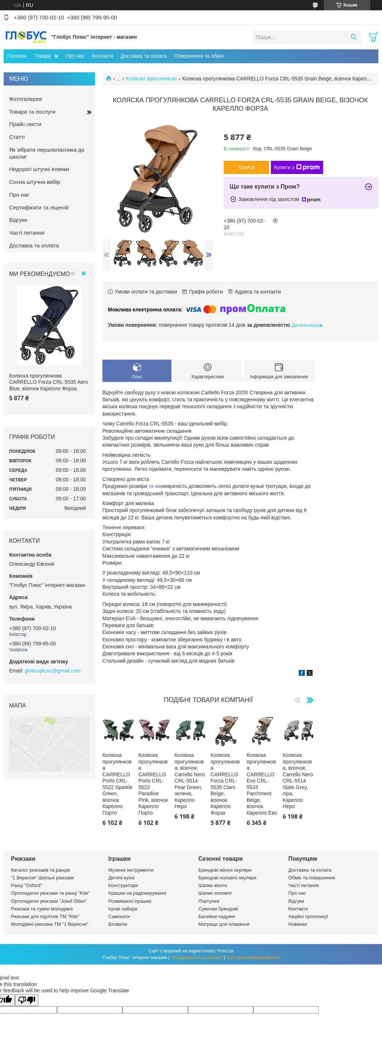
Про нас (74, 56)
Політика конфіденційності (253, 957)
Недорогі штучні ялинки (39, 169)
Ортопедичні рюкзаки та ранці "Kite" (50, 893)
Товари (42, 56)
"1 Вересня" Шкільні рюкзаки (42, 877)
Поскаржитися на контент (197, 957)
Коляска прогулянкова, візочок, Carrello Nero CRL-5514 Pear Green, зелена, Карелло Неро (189, 780)
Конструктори (123, 885)
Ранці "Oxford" (26, 885)
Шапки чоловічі (215, 893)
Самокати (119, 916)
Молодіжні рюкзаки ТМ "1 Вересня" (49, 924)
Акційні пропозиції (308, 916)
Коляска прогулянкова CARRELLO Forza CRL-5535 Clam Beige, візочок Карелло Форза (225, 784)
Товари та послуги (32, 112)
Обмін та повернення (311, 877)
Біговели (117, 924)
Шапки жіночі (212, 885)
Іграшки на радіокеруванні (137, 893)
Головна (17, 56)
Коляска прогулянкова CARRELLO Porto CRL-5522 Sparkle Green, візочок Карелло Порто (117, 784)
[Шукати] (353, 37)
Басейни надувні (216, 916)
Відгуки (18, 220)
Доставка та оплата (143, 56)
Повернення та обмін (199, 56)
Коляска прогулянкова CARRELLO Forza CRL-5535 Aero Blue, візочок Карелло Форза (48, 382)
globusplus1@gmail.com (53, 671)
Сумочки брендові (218, 909)
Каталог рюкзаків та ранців (40, 870)
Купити (246, 167)
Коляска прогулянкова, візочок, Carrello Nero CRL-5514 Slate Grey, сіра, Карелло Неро (298, 780)
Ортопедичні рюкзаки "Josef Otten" (49, 901)
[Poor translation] (26, 1000)
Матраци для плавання (224, 924)
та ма (155, 486)
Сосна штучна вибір (34, 182)
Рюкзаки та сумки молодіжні (42, 909)
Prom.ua (225, 951)
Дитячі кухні (121, 877)
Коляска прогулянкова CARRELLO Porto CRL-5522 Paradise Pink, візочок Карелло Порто (153, 784)
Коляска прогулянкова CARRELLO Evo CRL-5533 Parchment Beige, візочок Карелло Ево (262, 784)
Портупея (208, 901)
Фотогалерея (25, 99)
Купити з (297, 167)
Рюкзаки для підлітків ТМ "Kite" (45, 916)
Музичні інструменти (131, 870)
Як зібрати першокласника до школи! (46, 153)
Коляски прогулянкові (151, 79)
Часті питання (26, 233)
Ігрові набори (122, 909)
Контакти (102, 56)
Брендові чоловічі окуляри (227, 877)
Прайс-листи (25, 124)
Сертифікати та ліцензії (39, 207)
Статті (17, 137)
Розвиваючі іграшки (129, 901)
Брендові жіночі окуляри (225, 870)
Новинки (297, 924)
